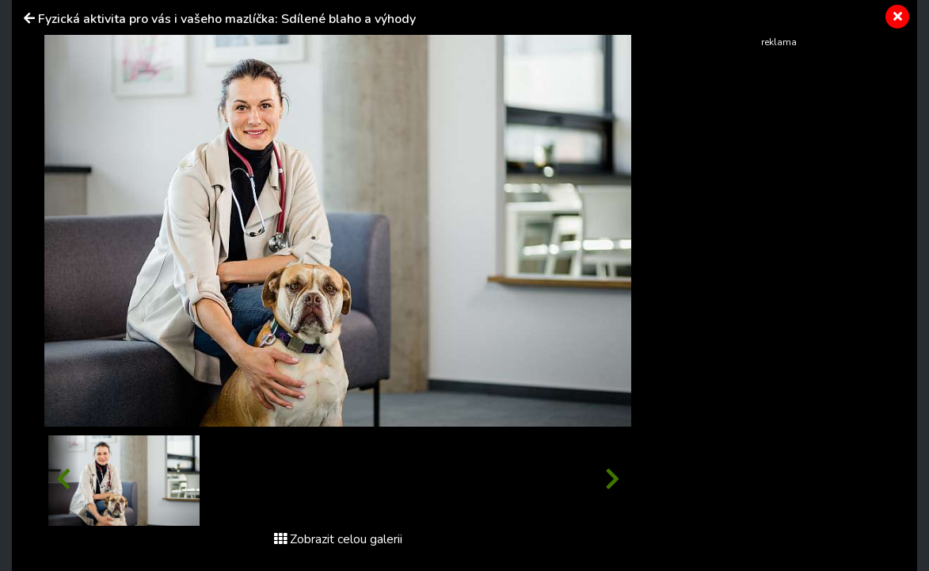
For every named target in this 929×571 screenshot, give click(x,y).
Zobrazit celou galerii (338, 539)
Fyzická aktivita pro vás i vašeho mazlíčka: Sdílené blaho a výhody (227, 19)
